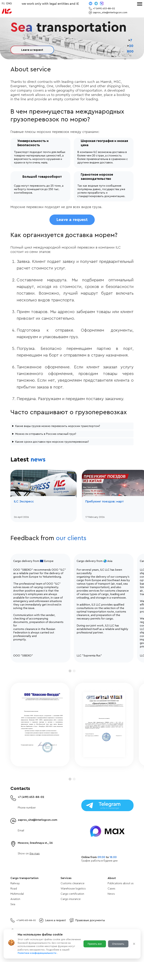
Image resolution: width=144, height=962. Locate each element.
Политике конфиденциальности (37, 953)
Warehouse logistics (73, 888)
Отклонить (118, 943)
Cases (111, 888)
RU (3, 3)
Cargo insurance (71, 899)
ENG (9, 3)
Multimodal (17, 893)
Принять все (95, 943)
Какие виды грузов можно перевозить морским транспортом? (57, 426)
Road (13, 888)
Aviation (15, 899)
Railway (15, 883)
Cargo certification (72, 893)
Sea (12, 904)
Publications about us (121, 883)
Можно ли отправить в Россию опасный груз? (45, 434)
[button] (70, 671)
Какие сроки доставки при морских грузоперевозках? (52, 441)
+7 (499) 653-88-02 (31, 797)
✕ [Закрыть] (134, 944)
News (111, 893)
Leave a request (32, 49)
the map (34, 853)
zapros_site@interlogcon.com (37, 819)
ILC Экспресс (24, 501)
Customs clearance (72, 883)
